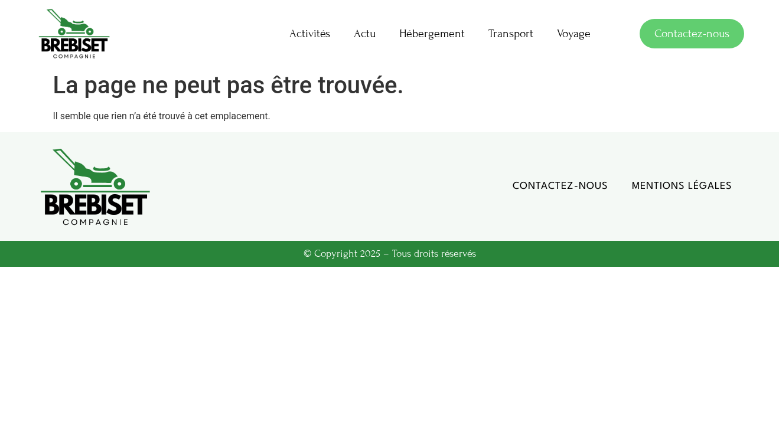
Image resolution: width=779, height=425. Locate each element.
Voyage (574, 33)
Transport (510, 33)
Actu (365, 33)
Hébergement (432, 33)
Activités (309, 33)
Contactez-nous (560, 186)
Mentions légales (682, 186)
